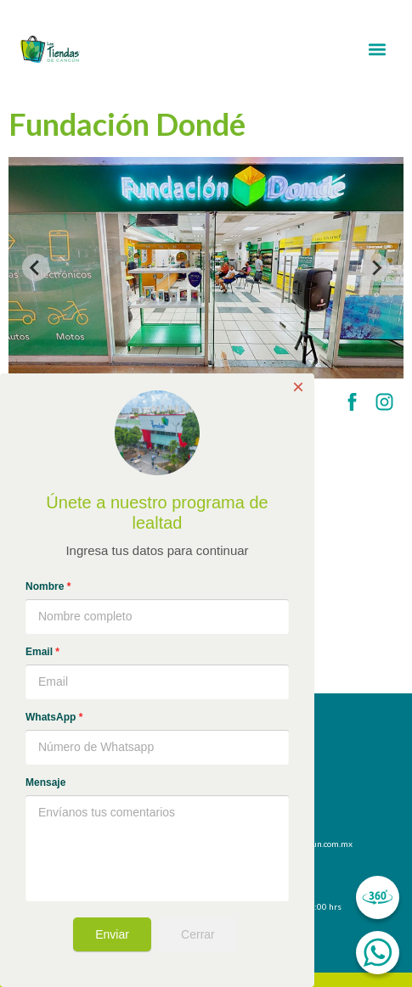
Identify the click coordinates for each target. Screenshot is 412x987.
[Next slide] (376, 267)
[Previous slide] (35, 267)
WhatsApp (53, 717)
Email (42, 652)
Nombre (48, 586)
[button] (378, 50)
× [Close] (298, 387)
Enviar (112, 934)
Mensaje (45, 782)
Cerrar (198, 934)
